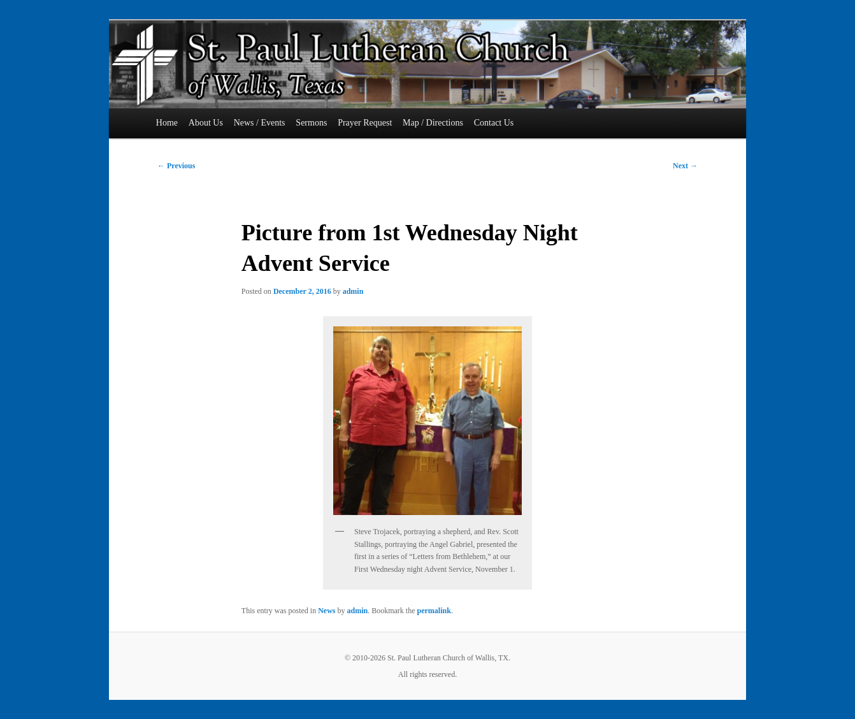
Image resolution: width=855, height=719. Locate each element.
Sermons (311, 122)
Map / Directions (433, 122)
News (326, 610)
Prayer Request (365, 122)
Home (167, 122)
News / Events (259, 122)
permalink (434, 610)
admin (353, 291)
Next (685, 165)
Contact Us (494, 122)
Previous (176, 165)
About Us (206, 122)
